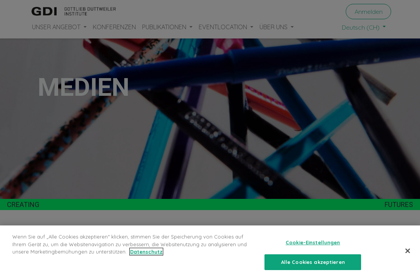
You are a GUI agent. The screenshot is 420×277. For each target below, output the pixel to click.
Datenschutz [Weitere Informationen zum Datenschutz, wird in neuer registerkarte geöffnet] (146, 258)
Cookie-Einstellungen (313, 248)
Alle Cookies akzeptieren (313, 268)
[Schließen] (407, 257)
